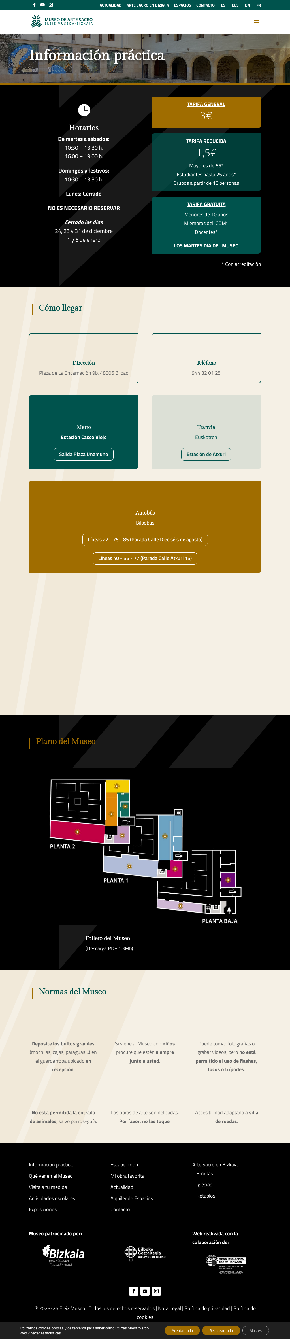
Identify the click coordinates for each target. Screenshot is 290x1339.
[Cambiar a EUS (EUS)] (235, 6)
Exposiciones (43, 1209)
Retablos (206, 1196)
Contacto (120, 1209)
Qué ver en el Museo (51, 1176)
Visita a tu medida (48, 1187)
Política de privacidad (207, 1308)
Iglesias (204, 1184)
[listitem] (179, 905)
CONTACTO (205, 5)
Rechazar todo (217, 1330)
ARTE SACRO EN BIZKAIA (148, 5)
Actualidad (121, 1187)
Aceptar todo (175, 1330)
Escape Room (125, 1164)
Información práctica (51, 1164)
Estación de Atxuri (206, 454)
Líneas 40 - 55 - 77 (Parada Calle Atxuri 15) (145, 558)
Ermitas (205, 1173)
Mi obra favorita (127, 1176)
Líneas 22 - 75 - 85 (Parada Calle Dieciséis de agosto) (145, 539)
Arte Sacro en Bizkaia (215, 1164)
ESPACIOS (182, 5)
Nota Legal (169, 1308)
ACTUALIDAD (110, 5)
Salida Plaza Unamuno (83, 454)
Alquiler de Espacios (131, 1198)
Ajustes (254, 1330)
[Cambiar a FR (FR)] (258, 6)
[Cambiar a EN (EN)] (247, 6)
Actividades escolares (52, 1198)
